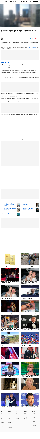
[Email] (37, 39)
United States (25, 425)
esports (9, 430)
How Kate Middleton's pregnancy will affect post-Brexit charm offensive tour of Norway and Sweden (16, 67)
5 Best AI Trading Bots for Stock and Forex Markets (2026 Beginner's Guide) (10, 220)
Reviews (2, 433)
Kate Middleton (5, 45)
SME (1, 425)
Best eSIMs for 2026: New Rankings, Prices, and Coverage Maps (28, 216)
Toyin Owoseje (6, 37)
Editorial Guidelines (30, 236)
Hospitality (9, 421)
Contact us (17, 421)
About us (17, 420)
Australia (25, 420)
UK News (2, 421)
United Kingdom (26, 424)
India (24, 421)
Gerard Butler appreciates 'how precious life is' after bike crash (10, 65)
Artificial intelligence (10, 428)
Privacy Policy (17, 424)
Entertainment (2, 429)
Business (2, 424)
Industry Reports (10, 434)
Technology (2, 428)
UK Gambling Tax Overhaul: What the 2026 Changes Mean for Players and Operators (9, 211)
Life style (2, 430)
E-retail (9, 420)
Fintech (9, 433)
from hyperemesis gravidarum (32, 47)
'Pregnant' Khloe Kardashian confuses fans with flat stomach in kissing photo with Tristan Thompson (16, 64)
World (1, 420)
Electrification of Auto (10, 424)
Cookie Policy (17, 425)
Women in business (10, 429)
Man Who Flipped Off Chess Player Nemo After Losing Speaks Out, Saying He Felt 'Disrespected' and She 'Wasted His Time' (10, 336)
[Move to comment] (38, 39)
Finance (9, 425)
